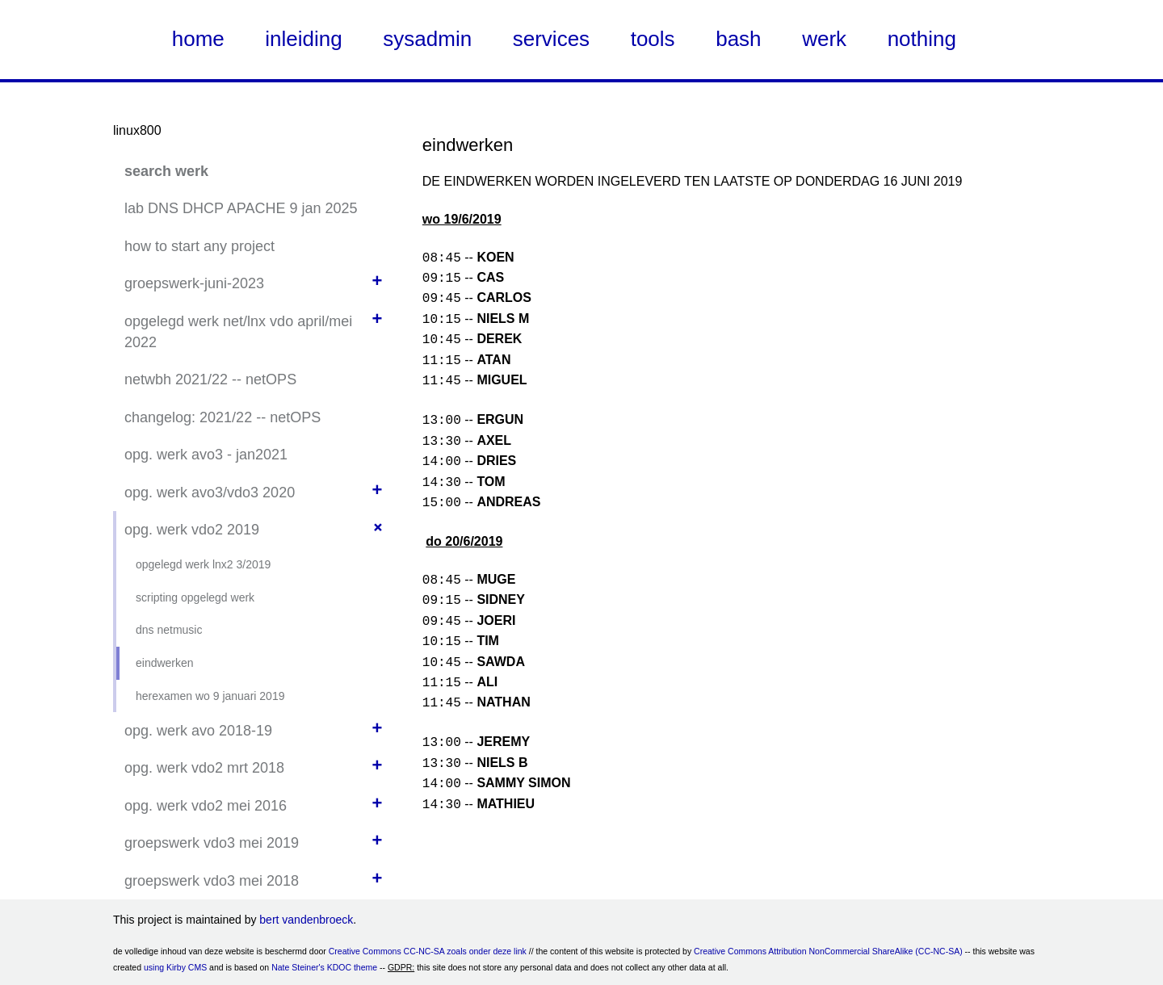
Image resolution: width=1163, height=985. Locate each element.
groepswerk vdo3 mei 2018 (211, 881)
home (198, 39)
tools (653, 39)
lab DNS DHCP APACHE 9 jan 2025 (240, 208)
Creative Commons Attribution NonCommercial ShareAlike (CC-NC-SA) (828, 951)
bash (738, 39)
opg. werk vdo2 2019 (191, 530)
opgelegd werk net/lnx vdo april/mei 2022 (238, 331)
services (551, 39)
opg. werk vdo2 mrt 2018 (204, 768)
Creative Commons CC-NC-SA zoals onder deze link (428, 951)
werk (824, 39)
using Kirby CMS (175, 967)
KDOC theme (352, 967)
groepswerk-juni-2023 (194, 283)
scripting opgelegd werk (195, 597)
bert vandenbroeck (306, 919)
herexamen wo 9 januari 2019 (210, 696)
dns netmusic (169, 629)
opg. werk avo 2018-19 (198, 731)
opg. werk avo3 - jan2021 (206, 454)
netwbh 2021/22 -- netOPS (210, 379)
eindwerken (165, 662)
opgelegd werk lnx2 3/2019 (203, 564)
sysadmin (427, 39)
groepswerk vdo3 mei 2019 (211, 843)
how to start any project (199, 246)
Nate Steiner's (298, 967)
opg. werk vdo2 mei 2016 (205, 806)
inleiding (303, 39)
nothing (922, 39)
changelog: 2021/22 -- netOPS (222, 417)
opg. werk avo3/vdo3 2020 (209, 492)
